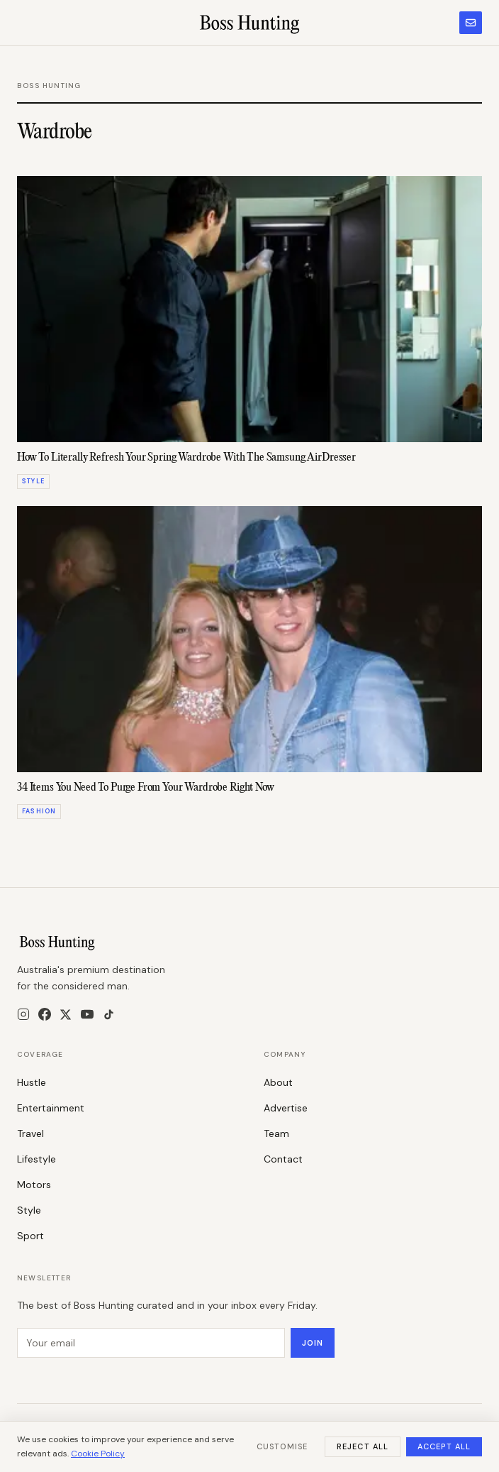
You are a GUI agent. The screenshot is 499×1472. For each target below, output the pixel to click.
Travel (30, 1133)
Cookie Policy (98, 1453)
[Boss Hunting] (249, 23)
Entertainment (50, 1108)
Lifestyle (36, 1159)
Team (276, 1133)
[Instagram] (23, 1014)
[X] (66, 1015)
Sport (30, 1235)
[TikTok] (109, 1015)
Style (29, 1210)
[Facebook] (44, 1014)
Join (312, 1343)
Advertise (286, 1108)
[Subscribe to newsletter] (470, 22)
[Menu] (24, 23)
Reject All (362, 1446)
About (278, 1082)
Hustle (31, 1082)
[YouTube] (87, 1014)
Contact (283, 1159)
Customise (282, 1446)
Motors (34, 1184)
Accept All (444, 1446)
